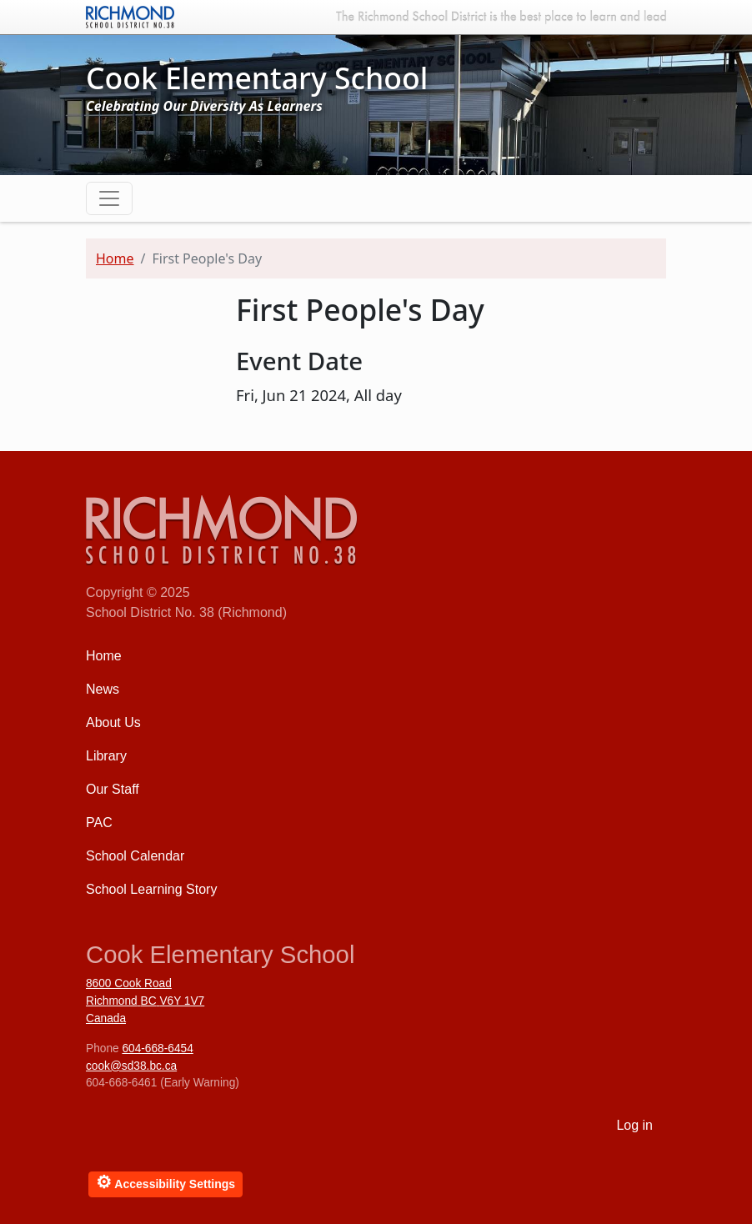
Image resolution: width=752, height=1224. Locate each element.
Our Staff (112, 789)
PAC (99, 822)
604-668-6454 (157, 1048)
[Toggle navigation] (109, 198)
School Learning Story (151, 889)
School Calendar (135, 856)
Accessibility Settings (165, 1181)
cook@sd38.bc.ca (131, 1066)
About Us (113, 722)
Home (115, 258)
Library (106, 756)
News (102, 689)
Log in (634, 1125)
